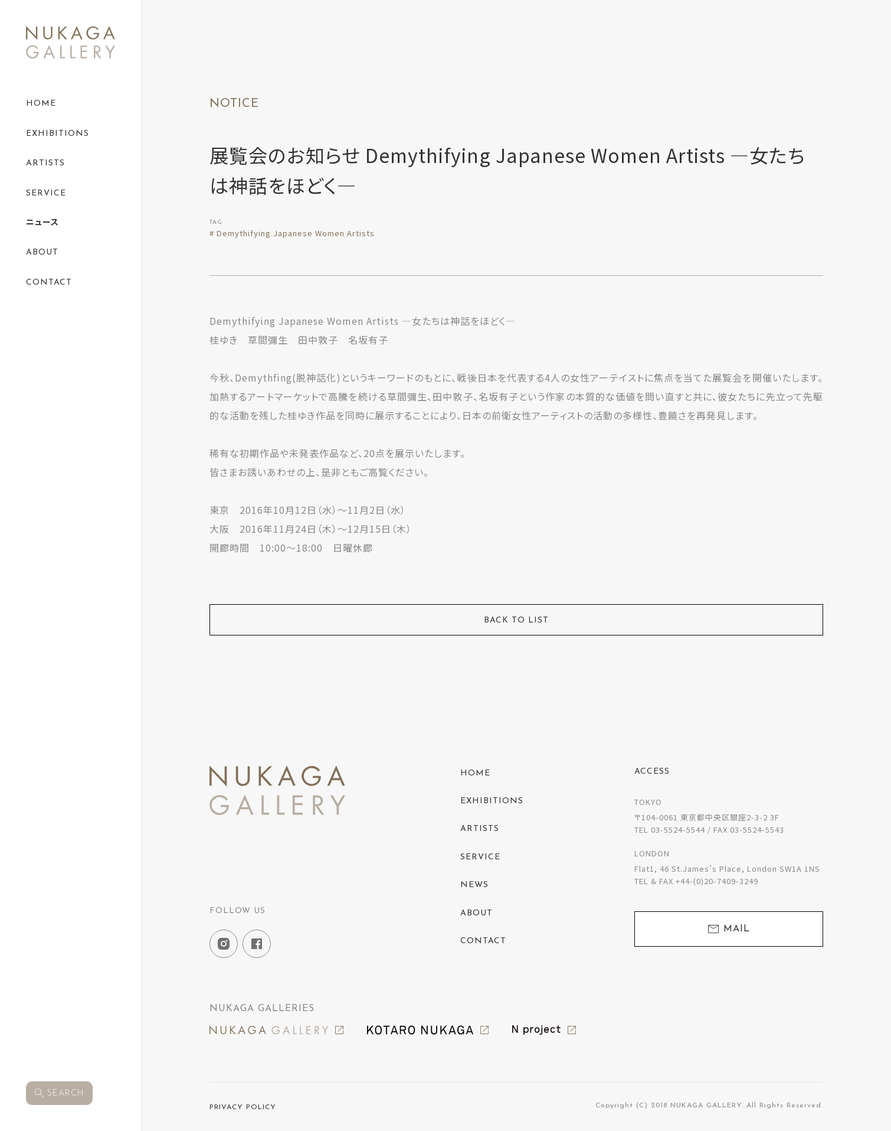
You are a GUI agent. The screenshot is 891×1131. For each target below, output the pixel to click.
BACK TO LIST (516, 620)
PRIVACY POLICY (242, 1107)
